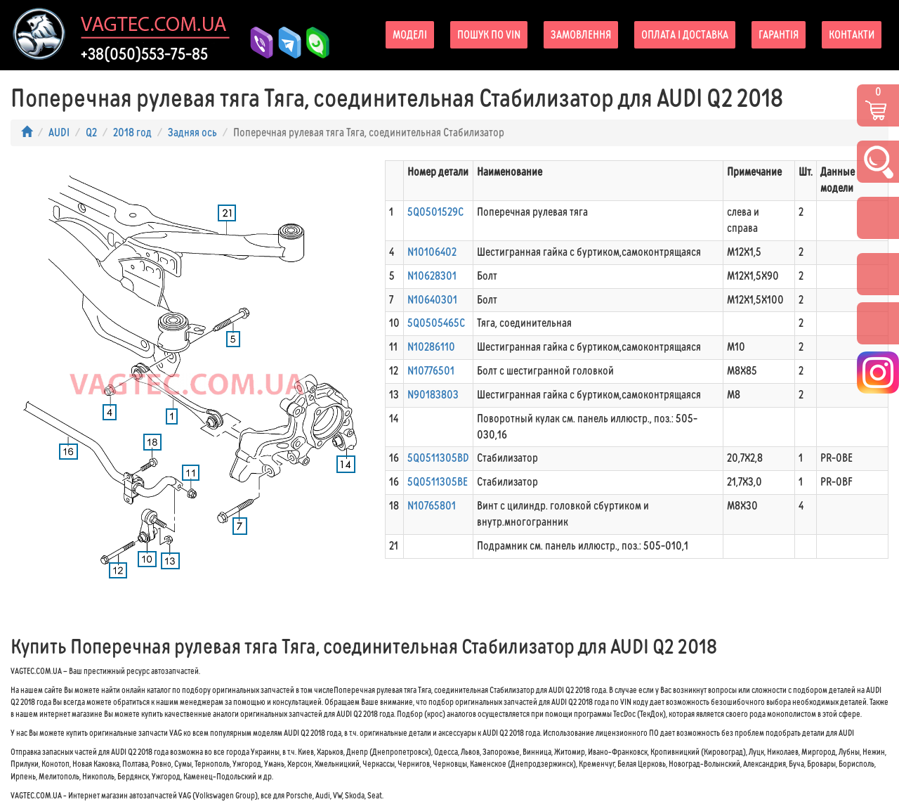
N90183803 (433, 394)
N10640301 (432, 299)
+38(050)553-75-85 (144, 54)
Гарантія (779, 34)
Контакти (851, 34)
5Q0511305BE (437, 481)
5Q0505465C (436, 323)
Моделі (410, 34)
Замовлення (581, 34)
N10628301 (432, 276)
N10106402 (432, 252)
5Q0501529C (435, 212)
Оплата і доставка (684, 34)
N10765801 (431, 505)
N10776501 (430, 370)
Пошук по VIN (488, 34)
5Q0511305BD (438, 458)
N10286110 (431, 347)
